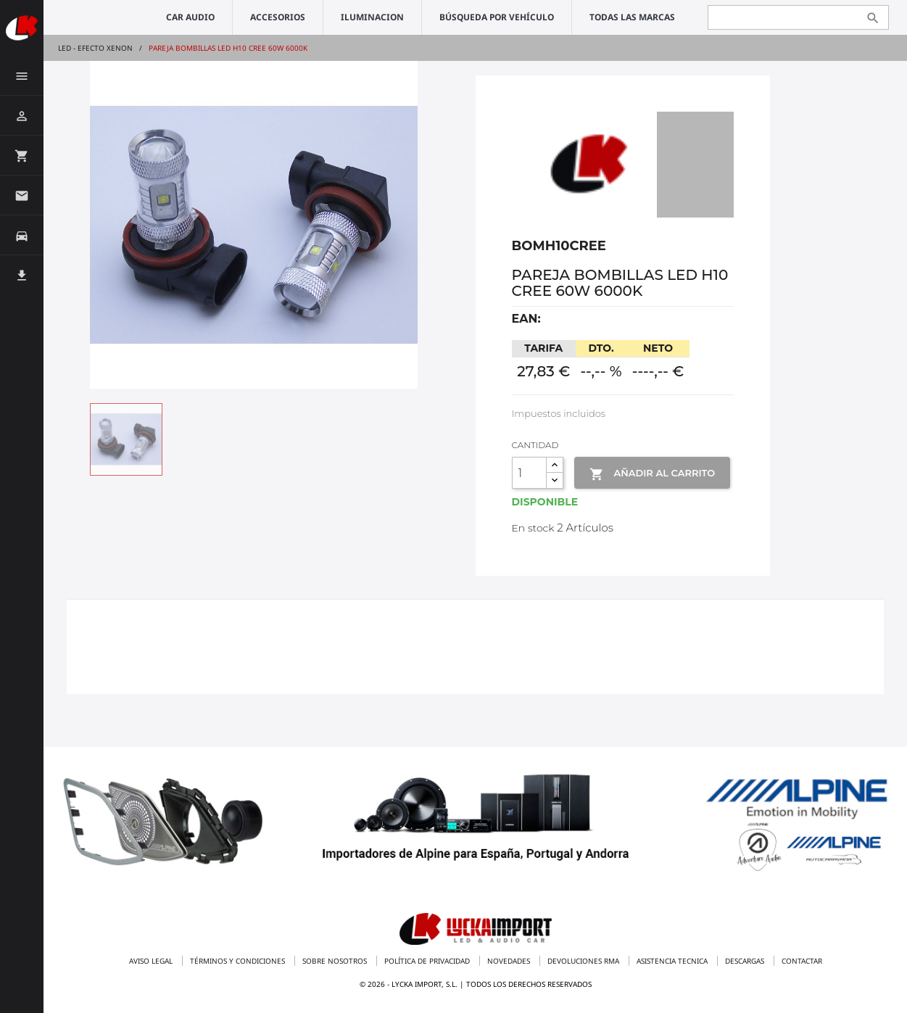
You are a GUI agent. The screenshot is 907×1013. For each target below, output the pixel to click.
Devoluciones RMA (584, 961)
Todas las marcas (632, 17)
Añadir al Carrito (652, 474)
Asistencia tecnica (673, 961)
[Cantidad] (529, 473)
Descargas (745, 961)
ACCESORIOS (277, 17)
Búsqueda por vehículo (496, 17)
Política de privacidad (428, 961)
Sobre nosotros (335, 961)
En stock (533, 527)
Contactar (802, 961)
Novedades (509, 961)
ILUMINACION (372, 17)
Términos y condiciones (238, 961)
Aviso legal (152, 961)
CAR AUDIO (190, 17)
